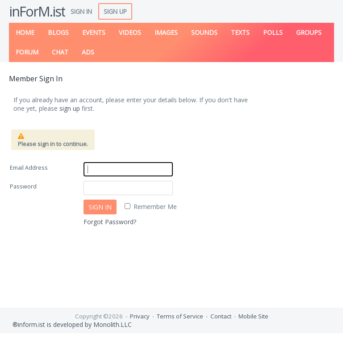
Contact (220, 316)
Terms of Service (180, 316)
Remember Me (155, 206)
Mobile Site (253, 316)
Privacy (140, 316)
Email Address (29, 167)
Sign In (81, 11)
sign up (69, 108)
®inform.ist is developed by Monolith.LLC (70, 324)
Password (23, 186)
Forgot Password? (110, 221)
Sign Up (115, 11)
